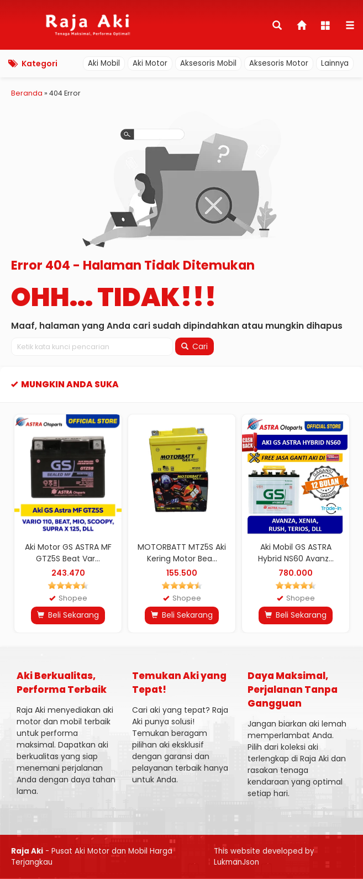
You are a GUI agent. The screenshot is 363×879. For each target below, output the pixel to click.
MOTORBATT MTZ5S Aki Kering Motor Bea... (182, 552)
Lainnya (335, 63)
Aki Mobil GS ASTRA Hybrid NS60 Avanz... (296, 552)
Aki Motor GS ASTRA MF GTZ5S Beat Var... (68, 552)
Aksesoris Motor (278, 63)
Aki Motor (150, 63)
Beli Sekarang (68, 614)
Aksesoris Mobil (208, 63)
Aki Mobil (104, 63)
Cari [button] (194, 346)
